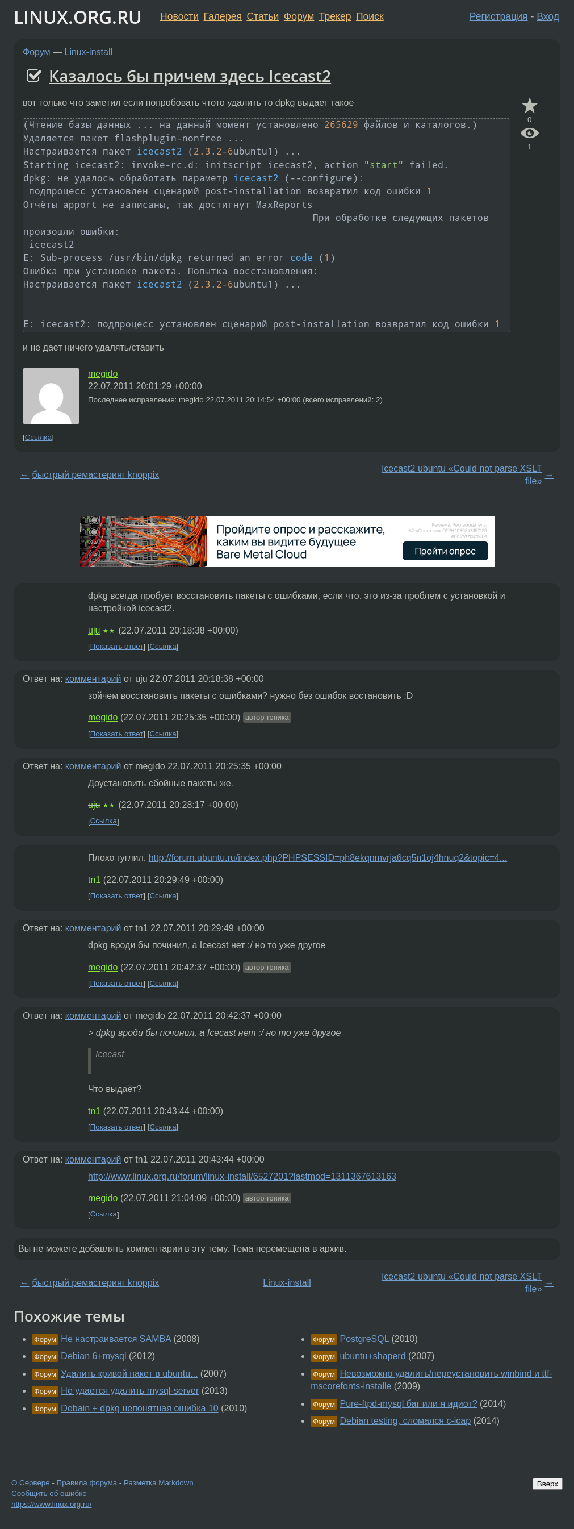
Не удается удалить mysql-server (130, 1390)
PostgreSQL (364, 1339)
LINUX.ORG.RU (78, 17)
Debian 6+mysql (93, 1356)
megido (103, 373)
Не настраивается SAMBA (116, 1339)
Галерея (223, 16)
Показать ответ (117, 646)
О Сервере (30, 1482)
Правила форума (87, 1482)
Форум (299, 16)
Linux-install (88, 52)
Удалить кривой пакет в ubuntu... (129, 1373)
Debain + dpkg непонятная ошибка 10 (139, 1408)
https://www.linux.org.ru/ (51, 1504)
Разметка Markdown (159, 1482)
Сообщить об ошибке (49, 1493)
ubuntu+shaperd (372, 1356)
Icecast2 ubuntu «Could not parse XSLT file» (462, 475)
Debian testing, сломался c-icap (405, 1421)
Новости (179, 16)
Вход (548, 16)
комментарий (93, 679)
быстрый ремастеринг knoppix (96, 475)
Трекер (335, 16)
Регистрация (499, 16)
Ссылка (38, 437)
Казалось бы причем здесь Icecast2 (190, 75)
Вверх (547, 1484)
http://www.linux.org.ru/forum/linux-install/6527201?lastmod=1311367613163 (242, 1176)
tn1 (94, 880)
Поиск (370, 16)
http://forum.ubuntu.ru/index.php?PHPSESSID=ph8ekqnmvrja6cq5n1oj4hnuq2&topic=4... (328, 858)
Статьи (262, 16)
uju (94, 630)
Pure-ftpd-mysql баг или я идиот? (408, 1404)
